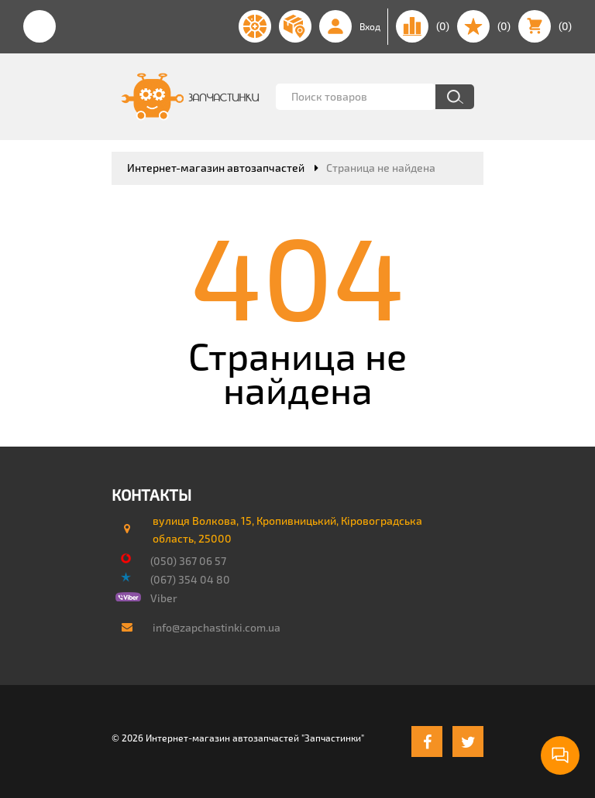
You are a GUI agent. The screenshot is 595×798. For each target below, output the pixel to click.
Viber (163, 597)
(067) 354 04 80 (190, 579)
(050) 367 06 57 (188, 560)
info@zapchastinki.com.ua (216, 627)
